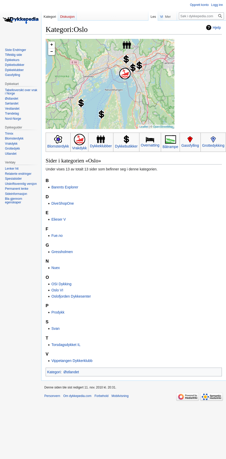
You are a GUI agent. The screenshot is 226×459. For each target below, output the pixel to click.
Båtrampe (170, 147)
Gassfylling (190, 145)
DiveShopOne (62, 203)
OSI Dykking (61, 284)
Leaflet (143, 126)
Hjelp (217, 27)
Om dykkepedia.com (77, 396)
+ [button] (51, 45)
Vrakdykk (79, 148)
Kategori (54, 372)
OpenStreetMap (163, 126)
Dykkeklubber (101, 146)
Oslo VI (57, 290)
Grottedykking (213, 145)
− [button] (51, 52)
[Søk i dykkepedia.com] (201, 16)
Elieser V (58, 219)
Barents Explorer (64, 187)
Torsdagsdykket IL (65, 345)
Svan (55, 328)
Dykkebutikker (126, 146)
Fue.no (57, 235)
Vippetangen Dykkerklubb (71, 361)
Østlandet (71, 372)
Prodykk (57, 312)
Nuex (55, 268)
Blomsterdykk (58, 146)
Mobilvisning (120, 396)
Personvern (52, 396)
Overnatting (150, 145)
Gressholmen (62, 252)
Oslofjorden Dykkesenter (71, 296)
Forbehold (101, 396)
